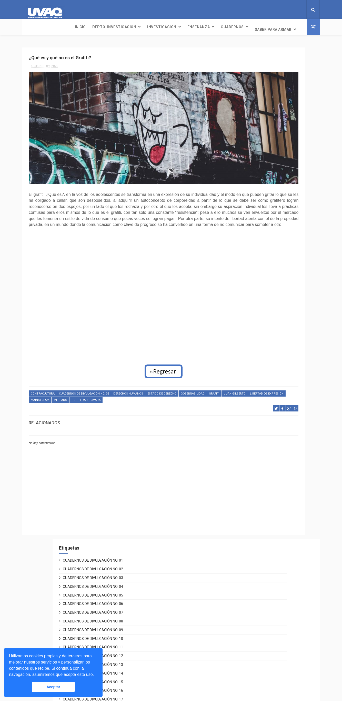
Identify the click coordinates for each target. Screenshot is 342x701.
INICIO (31, 27)
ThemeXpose (161, 694)
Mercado (139, 390)
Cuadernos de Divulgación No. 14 (268, 179)
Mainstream (119, 390)
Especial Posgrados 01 (259, 240)
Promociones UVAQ (241, 680)
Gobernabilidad (193, 384)
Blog (127, 618)
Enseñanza (149, 27)
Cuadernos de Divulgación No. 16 (268, 197)
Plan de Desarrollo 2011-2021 (250, 593)
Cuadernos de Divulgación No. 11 (268, 153)
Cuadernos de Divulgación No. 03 (268, 84)
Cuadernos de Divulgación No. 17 (268, 205)
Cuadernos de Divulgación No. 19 (268, 222)
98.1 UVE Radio (136, 599)
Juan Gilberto (56, 390)
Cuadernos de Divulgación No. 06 (268, 110)
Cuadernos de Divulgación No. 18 (268, 214)
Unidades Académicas (244, 631)
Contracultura (43, 384)
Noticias (130, 587)
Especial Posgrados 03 (259, 257)
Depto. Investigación (65, 27)
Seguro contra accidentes (247, 661)
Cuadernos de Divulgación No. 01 (268, 66)
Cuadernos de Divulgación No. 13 (268, 171)
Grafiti (36, 390)
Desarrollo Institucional (245, 575)
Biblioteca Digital (239, 655)
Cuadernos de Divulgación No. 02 (84, 384)
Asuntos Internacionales (245, 668)
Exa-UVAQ (233, 673)
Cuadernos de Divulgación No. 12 (268, 162)
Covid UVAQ (235, 563)
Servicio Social (237, 643)
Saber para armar (224, 27)
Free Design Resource (192, 694)
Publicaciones (135, 605)
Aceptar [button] (53, 687)
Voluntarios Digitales (243, 557)
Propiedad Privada (164, 390)
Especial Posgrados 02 (259, 249)
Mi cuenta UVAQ (238, 637)
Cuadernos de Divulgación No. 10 (268, 144)
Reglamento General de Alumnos (252, 587)
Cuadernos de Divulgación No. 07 (268, 119)
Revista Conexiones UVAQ (145, 612)
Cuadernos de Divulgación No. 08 (268, 127)
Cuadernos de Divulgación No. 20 (268, 231)
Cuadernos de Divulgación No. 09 (268, 136)
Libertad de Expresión (88, 390)
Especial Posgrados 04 (259, 266)
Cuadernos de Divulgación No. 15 (268, 188)
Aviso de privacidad (241, 581)
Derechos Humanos (128, 384)
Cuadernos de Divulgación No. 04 (268, 92)
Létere (128, 593)
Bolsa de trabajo (239, 649)
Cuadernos (183, 27)
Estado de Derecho (161, 384)
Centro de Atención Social (247, 569)
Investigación (112, 27)
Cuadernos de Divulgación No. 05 (268, 101)
